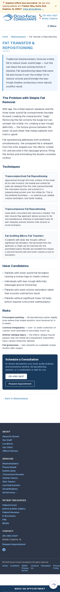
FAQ (4, 519)
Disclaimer (46, 566)
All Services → (10, 492)
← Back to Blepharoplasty (15, 398)
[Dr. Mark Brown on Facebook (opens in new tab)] (3, 549)
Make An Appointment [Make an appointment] (30, 588)
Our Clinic (7, 447)
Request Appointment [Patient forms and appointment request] (13, 544)
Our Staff (7, 440)
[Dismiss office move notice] (56, 6)
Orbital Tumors (10, 478)
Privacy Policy (56, 567)
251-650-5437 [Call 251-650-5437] (10, 535)
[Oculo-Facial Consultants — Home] (19, 17)
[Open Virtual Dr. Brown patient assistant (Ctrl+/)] (53, 585)
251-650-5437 (16, 376)
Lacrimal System (11, 485)
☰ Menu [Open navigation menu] (51, 26)
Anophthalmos (10, 489)
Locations (7, 443)
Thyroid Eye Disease (13, 474)
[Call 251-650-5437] (48, 15)
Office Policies (10, 451)
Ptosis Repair (9, 467)
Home (5, 36)
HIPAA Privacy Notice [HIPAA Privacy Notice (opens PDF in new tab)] (25, 568)
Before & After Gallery (13, 508)
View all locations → (33, 9)
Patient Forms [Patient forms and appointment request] (9, 505)
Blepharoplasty (18, 36)
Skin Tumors (8, 481)
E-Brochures (9, 516)
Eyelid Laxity (9, 470)
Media (5, 523)
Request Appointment (20, 383)
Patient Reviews (10, 512)
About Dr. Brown (10, 436)
